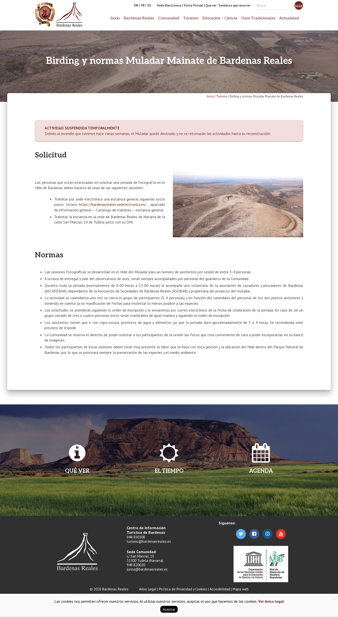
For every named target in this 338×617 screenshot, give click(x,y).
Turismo (190, 18)
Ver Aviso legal (270, 601)
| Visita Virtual (192, 5)
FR (143, 5)
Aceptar (169, 609)
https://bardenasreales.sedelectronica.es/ (113, 204)
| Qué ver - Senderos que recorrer (227, 5)
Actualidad (289, 18)
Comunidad (168, 18)
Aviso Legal (147, 589)
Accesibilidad (220, 589)
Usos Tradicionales (258, 18)
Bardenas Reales (139, 18)
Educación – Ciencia (219, 18)
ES (149, 5)
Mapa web (241, 589)
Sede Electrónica (169, 5)
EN (136, 5)
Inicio (115, 18)
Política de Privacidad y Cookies (183, 589)
